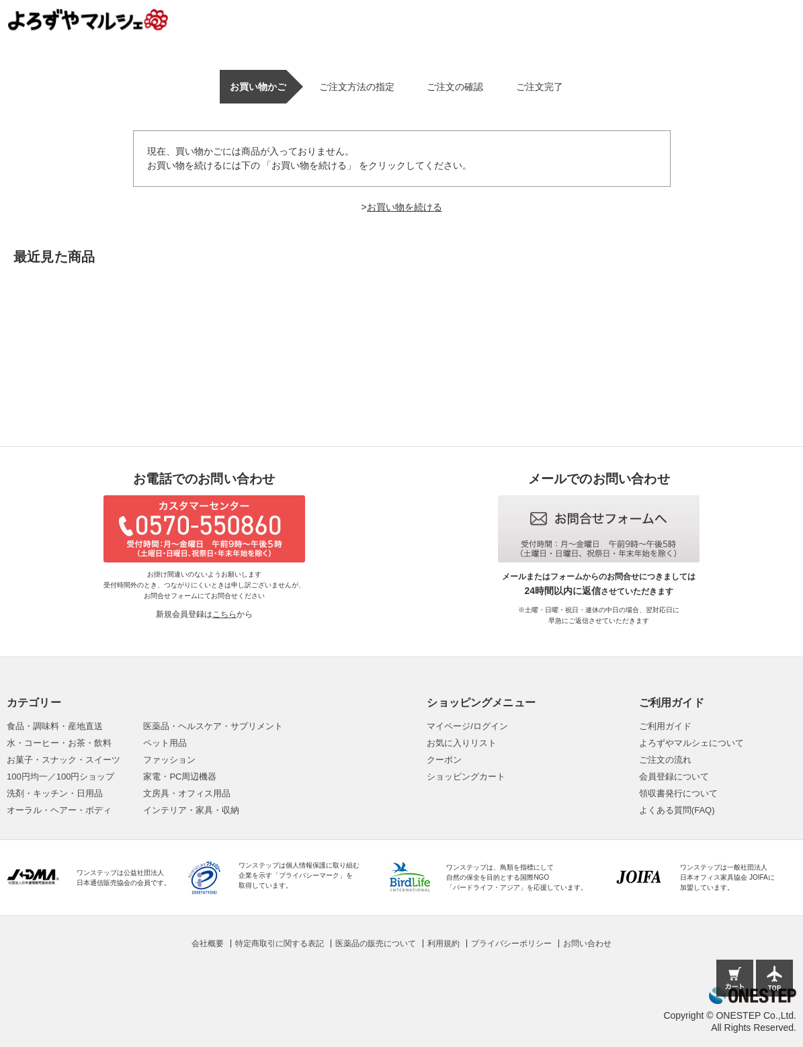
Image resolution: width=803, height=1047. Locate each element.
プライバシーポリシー (511, 943)
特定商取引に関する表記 (279, 943)
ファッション (169, 760)
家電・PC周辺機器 (179, 776)
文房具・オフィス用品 (186, 793)
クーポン (444, 760)
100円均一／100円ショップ (60, 776)
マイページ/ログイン (467, 726)
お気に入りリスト (462, 743)
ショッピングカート (466, 776)
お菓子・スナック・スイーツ (63, 760)
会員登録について (674, 776)
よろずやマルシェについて (691, 743)
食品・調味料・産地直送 (55, 726)
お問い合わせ (587, 943)
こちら (224, 614)
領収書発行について (678, 793)
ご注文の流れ (665, 760)
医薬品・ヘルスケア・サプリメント (213, 726)
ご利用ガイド (665, 726)
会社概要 (208, 943)
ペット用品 (165, 743)
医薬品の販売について (375, 943)
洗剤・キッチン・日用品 (55, 793)
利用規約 (443, 943)
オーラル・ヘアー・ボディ (59, 810)
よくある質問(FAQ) (677, 810)
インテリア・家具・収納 (191, 810)
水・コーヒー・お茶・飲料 (59, 743)
